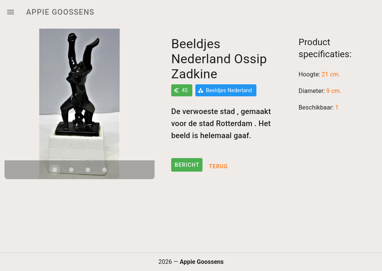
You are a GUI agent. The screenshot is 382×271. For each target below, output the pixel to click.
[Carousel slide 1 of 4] (54, 169)
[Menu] (11, 12)
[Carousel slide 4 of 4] (104, 169)
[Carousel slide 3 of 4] (88, 169)
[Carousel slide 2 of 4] (71, 169)
